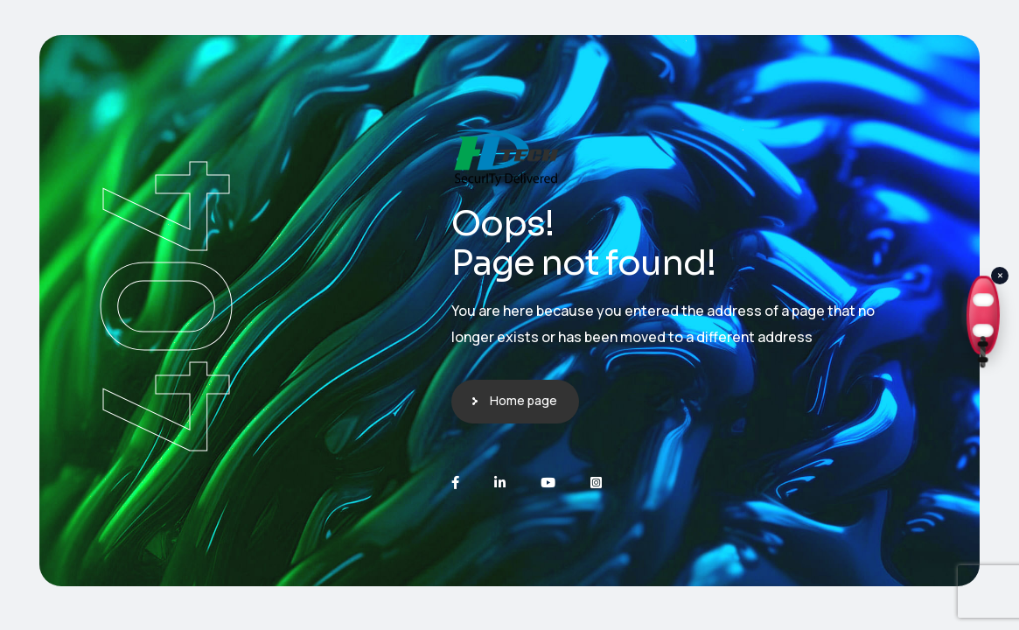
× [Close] (1000, 275)
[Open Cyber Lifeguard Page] (984, 315)
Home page (523, 400)
